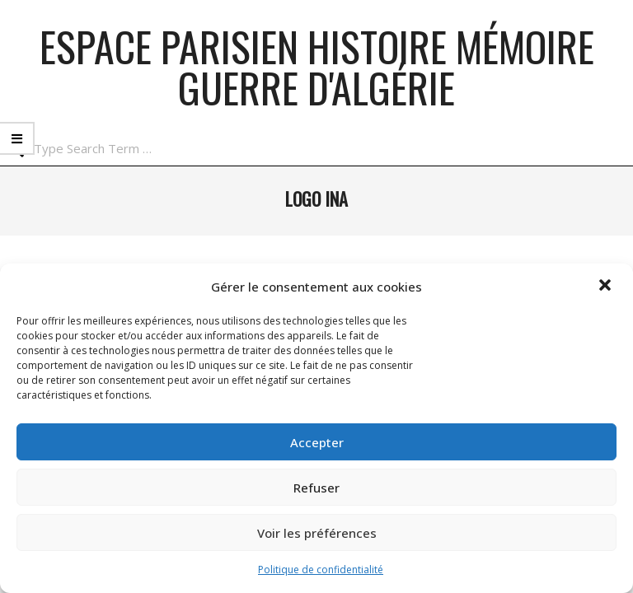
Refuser (316, 487)
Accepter (317, 442)
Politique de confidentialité (320, 570)
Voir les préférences (317, 533)
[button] (607, 286)
